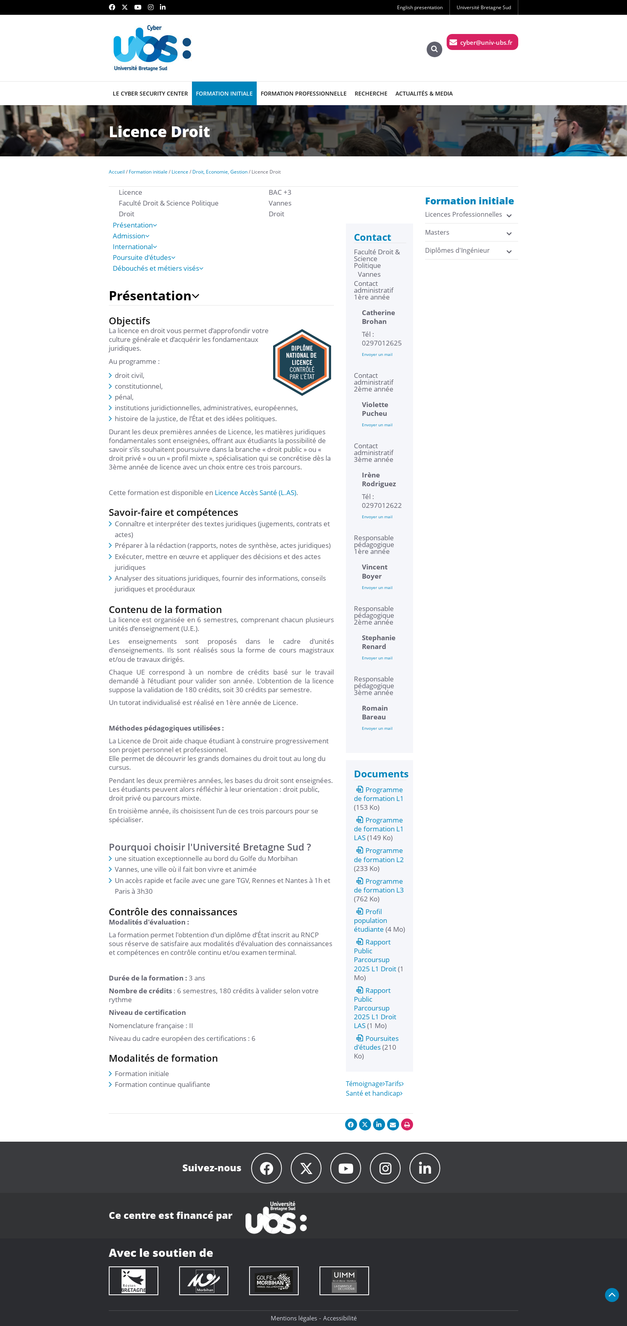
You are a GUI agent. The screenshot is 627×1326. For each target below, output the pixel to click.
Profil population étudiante (370, 920)
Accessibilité (340, 1318)
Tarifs (394, 1083)
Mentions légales (294, 1318)
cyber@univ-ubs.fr (486, 42)
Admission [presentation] (131, 235)
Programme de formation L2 (379, 855)
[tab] (223, 225)
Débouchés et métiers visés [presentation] (158, 268)
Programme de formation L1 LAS (379, 828)
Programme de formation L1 (379, 794)
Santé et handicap (374, 1093)
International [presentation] (135, 246)
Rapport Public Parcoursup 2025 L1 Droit (375, 955)
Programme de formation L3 (379, 886)
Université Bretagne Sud (484, 7)
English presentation (420, 7)
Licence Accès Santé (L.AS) (255, 492)
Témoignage (365, 1083)
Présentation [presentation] (135, 225)
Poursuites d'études (376, 1043)
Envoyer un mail (377, 354)
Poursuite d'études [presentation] (144, 257)
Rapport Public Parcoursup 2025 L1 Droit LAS (375, 1008)
